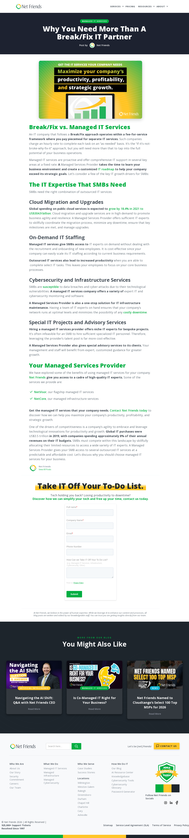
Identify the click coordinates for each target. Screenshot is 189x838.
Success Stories (86, 772)
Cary (80, 810)
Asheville (82, 814)
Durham (82, 798)
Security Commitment (17, 778)
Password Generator (123, 791)
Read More (34, 708)
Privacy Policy (181, 825)
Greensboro (84, 794)
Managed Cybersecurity (51, 781)
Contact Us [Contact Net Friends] (168, 746)
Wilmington (84, 782)
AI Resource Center (122, 772)
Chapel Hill (83, 802)
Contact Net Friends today (128, 410)
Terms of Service (161, 825)
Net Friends (37, 377)
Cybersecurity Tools (123, 780)
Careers (14, 783)
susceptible (51, 287)
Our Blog (116, 768)
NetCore (40, 399)
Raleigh (82, 790)
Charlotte (83, 806)
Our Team (15, 787)
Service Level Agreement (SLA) (132, 825)
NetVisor (40, 392)
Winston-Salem (86, 786)
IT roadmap (106, 169)
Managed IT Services (94, 21)
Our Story (15, 772)
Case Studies (85, 768)
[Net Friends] (23, 746)
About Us (15, 768)
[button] (117, 6)
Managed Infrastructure (51, 774)
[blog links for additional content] (34, 675)
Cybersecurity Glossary (119, 786)
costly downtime (135, 312)
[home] (29, 6)
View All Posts (45, 469)
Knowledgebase (121, 776)
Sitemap (108, 825)
